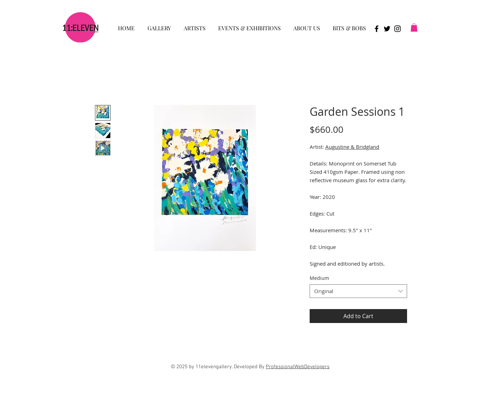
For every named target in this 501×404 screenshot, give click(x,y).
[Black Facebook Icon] (376, 28)
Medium (319, 278)
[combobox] (358, 291)
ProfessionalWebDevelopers (297, 367)
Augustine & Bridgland (352, 146)
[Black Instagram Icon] (397, 28)
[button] (159, 25)
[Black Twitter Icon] (387, 28)
